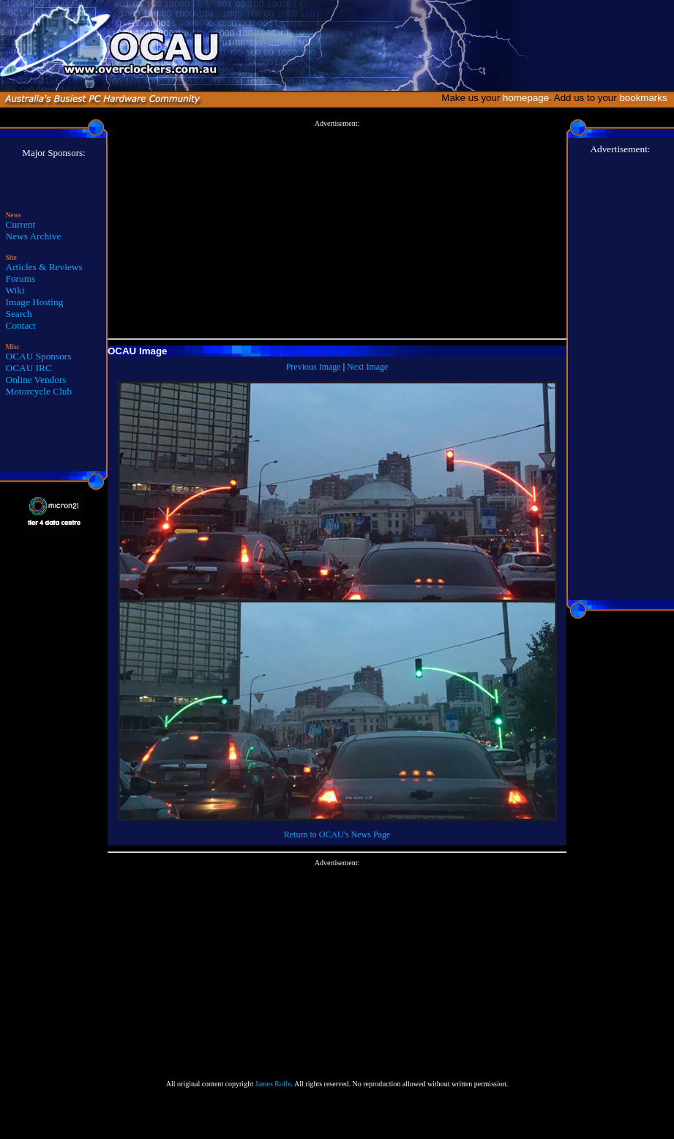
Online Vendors (36, 379)
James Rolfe (273, 1084)
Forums (21, 278)
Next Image (367, 367)
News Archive (33, 236)
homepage (526, 97)
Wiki (15, 290)
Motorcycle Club (39, 391)
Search (19, 313)
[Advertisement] (337, 229)
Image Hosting (35, 301)
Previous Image (313, 367)
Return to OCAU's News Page (337, 834)
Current (21, 224)
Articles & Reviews (44, 266)
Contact (21, 325)
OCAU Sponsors (39, 356)
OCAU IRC (29, 367)
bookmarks (646, 97)
